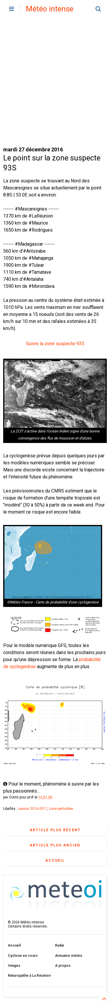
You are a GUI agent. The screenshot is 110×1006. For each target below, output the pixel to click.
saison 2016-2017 (32, 809)
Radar (59, 945)
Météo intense (49, 8)
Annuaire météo (68, 956)
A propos (63, 966)
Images (14, 966)
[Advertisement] (55, 81)
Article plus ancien (55, 845)
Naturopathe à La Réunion (29, 976)
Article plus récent (55, 830)
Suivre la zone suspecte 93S (55, 343)
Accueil (55, 860)
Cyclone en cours (23, 956)
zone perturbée (61, 809)
